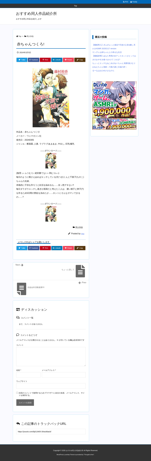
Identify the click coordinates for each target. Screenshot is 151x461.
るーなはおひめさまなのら (103, 71)
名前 (18, 370)
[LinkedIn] (56, 60)
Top (20, 36)
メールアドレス (49, 370)
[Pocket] (68, 60)
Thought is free (89, 454)
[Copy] (79, 60)
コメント (20, 345)
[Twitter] (22, 60)
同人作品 (30, 36)
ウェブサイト (21, 381)
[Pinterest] (45, 60)
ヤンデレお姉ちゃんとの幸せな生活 (107, 52)
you (82, 233)
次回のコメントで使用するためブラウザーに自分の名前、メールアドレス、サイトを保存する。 (52, 394)
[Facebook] (33, 60)
